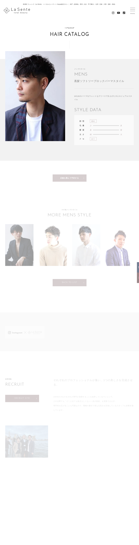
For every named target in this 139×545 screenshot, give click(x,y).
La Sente (17, 11)
